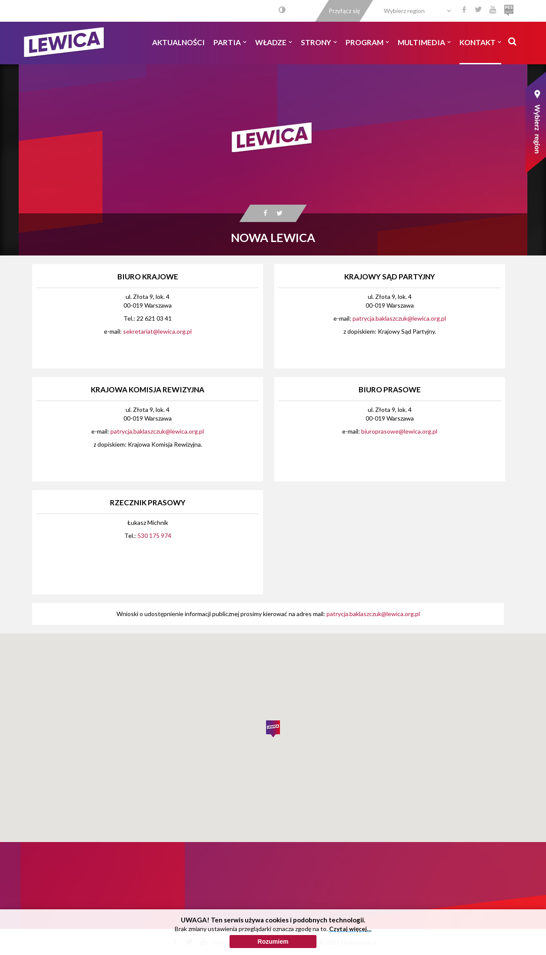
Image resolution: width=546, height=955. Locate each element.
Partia (229, 42)
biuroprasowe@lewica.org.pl (399, 431)
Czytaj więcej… (350, 928)
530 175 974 (154, 535)
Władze (273, 42)
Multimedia (424, 42)
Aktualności (178, 42)
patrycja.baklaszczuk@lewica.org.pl (399, 318)
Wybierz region (404, 10)
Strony (319, 42)
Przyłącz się (344, 10)
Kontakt (480, 42)
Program (367, 42)
